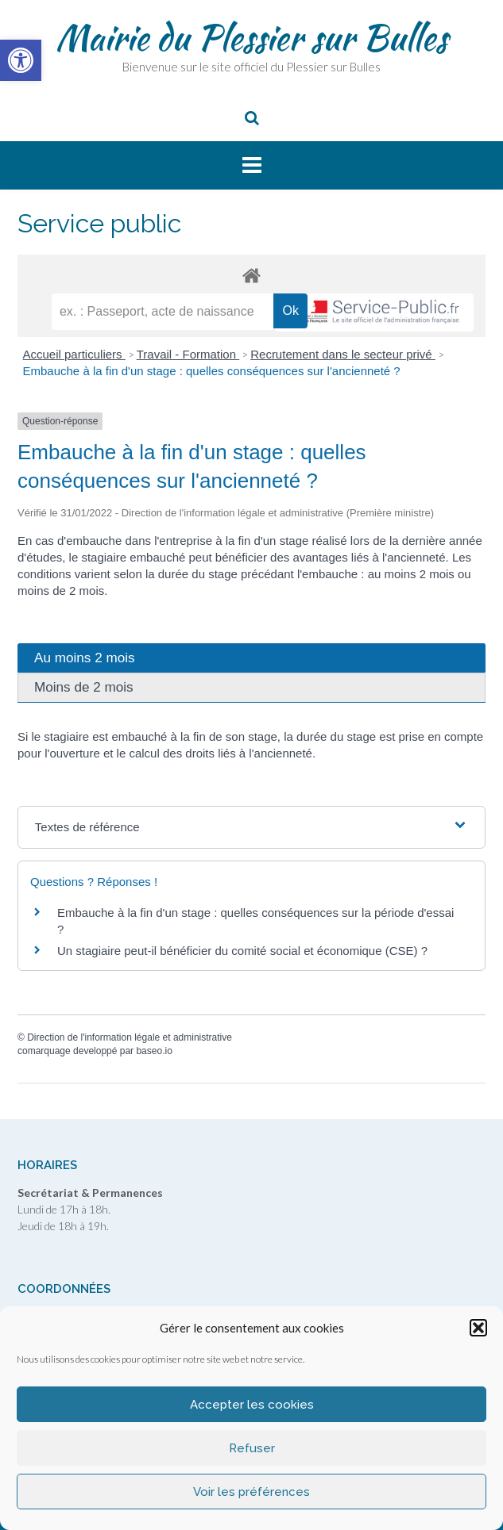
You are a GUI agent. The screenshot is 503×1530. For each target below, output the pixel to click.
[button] (478, 1328)
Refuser (252, 1448)
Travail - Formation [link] (188, 354)
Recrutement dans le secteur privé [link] (342, 354)
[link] (20, 60)
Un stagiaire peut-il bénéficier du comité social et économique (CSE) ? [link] (242, 950)
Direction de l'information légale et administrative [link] (129, 1037)
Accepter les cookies (252, 1405)
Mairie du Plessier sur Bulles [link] (251, 37)
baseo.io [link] (154, 1050)
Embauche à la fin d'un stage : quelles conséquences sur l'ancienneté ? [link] (211, 371)
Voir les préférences (251, 1492)
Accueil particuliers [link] (74, 354)
